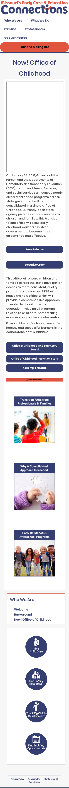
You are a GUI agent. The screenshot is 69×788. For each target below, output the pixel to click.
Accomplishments (34, 368)
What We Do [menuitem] (40, 21)
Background (23, 615)
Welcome (21, 609)
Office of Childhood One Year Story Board (34, 347)
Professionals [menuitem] (35, 29)
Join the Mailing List (34, 47)
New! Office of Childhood (32, 620)
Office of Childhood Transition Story (34, 359)
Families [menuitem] (10, 29)
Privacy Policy (17, 779)
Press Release (34, 249)
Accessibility (34, 779)
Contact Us (51, 779)
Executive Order (34, 265)
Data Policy (34, 782)
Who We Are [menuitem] (13, 21)
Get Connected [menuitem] (15, 38)
